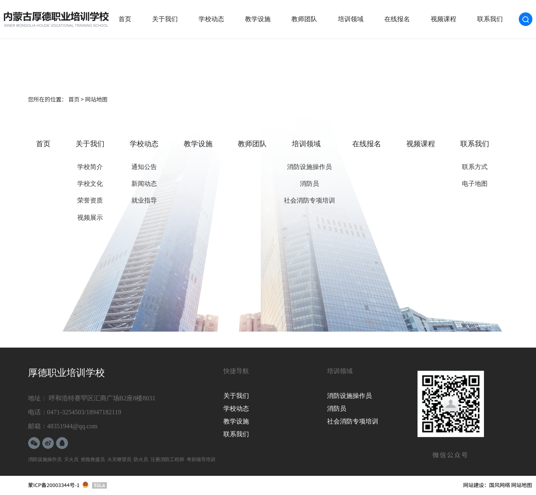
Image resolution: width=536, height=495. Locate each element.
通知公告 (144, 166)
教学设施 (258, 19)
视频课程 (443, 19)
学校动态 (211, 19)
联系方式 (475, 166)
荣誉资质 (90, 200)
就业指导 (144, 200)
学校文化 (90, 183)
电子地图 (475, 183)
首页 (124, 19)
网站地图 (521, 485)
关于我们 (165, 19)
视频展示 (90, 217)
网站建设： (476, 485)
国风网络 (499, 485)
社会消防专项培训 (309, 200)
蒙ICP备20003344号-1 (54, 485)
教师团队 (304, 19)
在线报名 (397, 19)
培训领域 (350, 19)
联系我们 (490, 19)
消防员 (309, 183)
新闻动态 (144, 183)
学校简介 (90, 166)
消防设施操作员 (309, 166)
